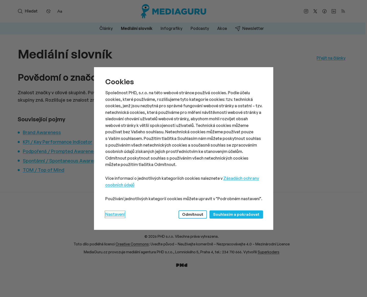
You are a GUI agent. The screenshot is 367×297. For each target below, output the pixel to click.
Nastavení (115, 214)
